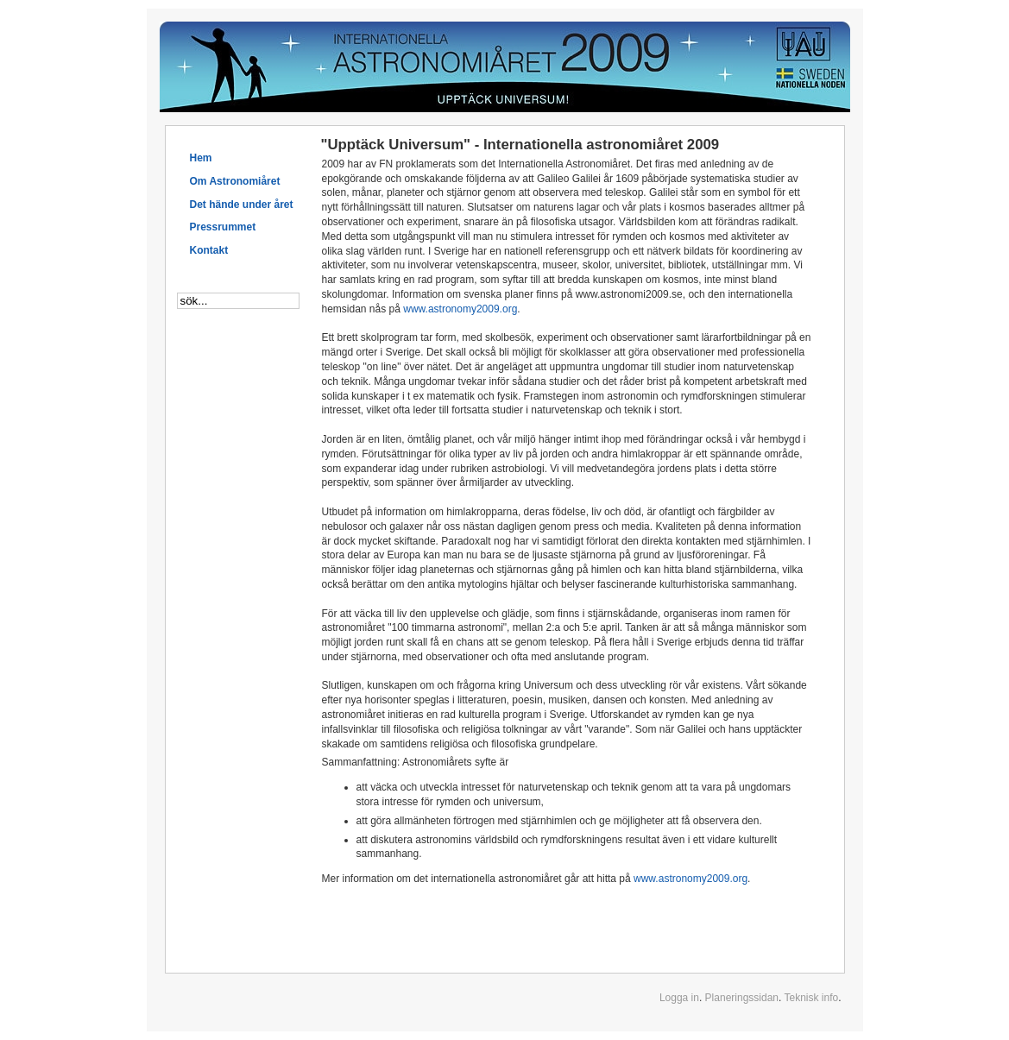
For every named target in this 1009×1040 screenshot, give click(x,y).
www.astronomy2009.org (460, 309)
